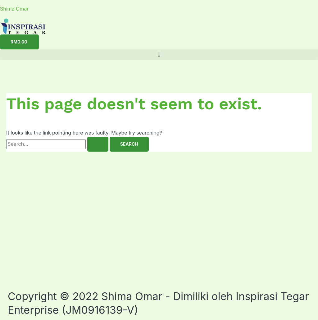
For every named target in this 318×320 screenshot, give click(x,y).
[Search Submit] (97, 144)
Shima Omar (14, 9)
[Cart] (19, 41)
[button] (159, 54)
